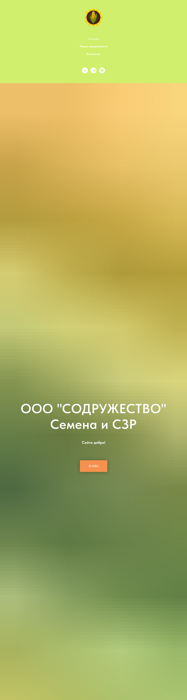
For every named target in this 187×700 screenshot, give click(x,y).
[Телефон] (85, 70)
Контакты (93, 54)
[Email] (102, 70)
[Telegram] (93, 70)
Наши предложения (93, 46)
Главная (93, 39)
